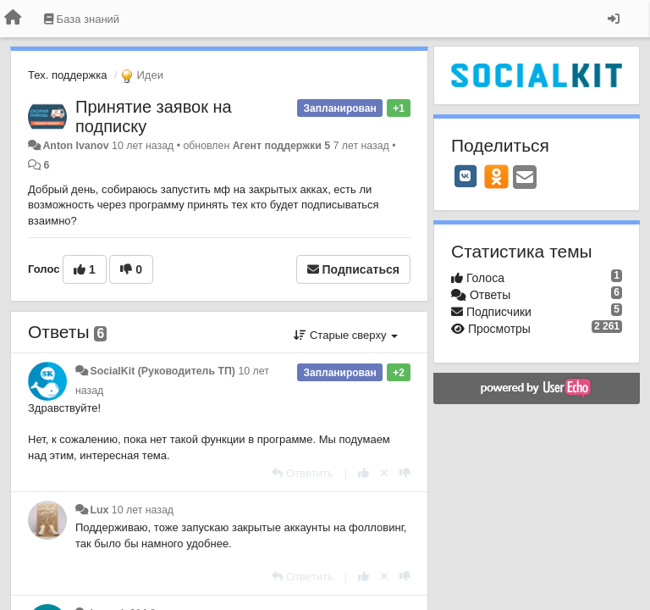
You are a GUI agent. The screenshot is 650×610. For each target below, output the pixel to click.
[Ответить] (302, 473)
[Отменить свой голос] (384, 473)
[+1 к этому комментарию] (363, 473)
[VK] (465, 176)
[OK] (496, 176)
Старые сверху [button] (346, 335)
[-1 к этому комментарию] (404, 473)
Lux (99, 510)
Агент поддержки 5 (281, 146)
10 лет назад (143, 510)
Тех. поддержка (67, 75)
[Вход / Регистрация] (613, 18)
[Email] (525, 178)
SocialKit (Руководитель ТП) (162, 371)
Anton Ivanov (75, 146)
